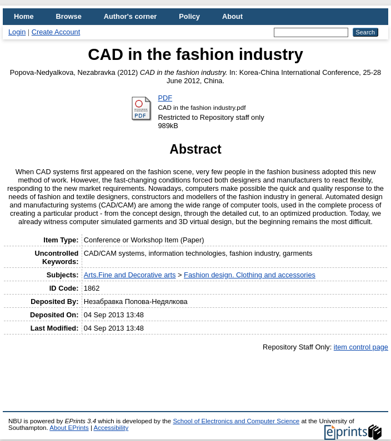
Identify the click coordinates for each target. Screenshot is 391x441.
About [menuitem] (232, 16)
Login (17, 32)
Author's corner (130, 16)
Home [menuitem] (24, 16)
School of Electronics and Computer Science (236, 421)
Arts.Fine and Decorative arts (130, 275)
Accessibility (110, 427)
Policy (189, 16)
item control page (361, 347)
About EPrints (68, 427)
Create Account (56, 32)
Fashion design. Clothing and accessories (249, 275)
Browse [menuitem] (69, 16)
